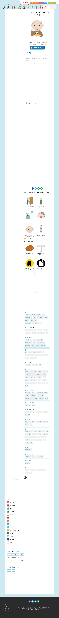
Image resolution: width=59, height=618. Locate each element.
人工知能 (27, 357)
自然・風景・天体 (30, 409)
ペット (39, 395)
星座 (44, 411)
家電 (26, 437)
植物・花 (34, 421)
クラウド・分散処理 (32, 352)
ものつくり (37, 339)
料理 (19, 557)
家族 (43, 314)
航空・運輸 (27, 345)
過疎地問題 (29, 460)
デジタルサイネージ (29, 355)
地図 (26, 405)
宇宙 (41, 411)
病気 (47, 332)
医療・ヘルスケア (30, 327)
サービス (27, 339)
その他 (26, 314)
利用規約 (45, 2)
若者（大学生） (40, 317)
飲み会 (46, 398)
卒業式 (31, 380)
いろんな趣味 (28, 392)
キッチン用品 (28, 434)
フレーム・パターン (41, 469)
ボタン (26, 472)
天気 (37, 411)
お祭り (35, 371)
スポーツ (27, 395)
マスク (19, 567)
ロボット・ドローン (44, 355)
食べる (28, 52)
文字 (30, 472)
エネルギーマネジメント (30, 456)
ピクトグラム (10, 560)
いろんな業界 (29, 337)
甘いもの (9, 567)
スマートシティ (30, 454)
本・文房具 (31, 437)
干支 (30, 421)
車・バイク (32, 439)
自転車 (26, 439)
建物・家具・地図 (30, 402)
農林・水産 (43, 345)
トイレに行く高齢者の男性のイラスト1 (29, 207)
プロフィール (10, 554)
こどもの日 (37, 374)
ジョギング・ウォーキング (42, 392)
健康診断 (34, 332)
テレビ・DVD (33, 395)
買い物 (36, 398)
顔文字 (14, 567)
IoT (26, 352)
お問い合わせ (7, 610)
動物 (26, 421)
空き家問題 (27, 463)
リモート (22, 554)
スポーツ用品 (38, 434)
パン (9, 564)
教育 (42, 339)
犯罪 (36, 364)
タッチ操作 (16, 548)
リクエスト (14, 557)
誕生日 (26, 385)
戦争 (33, 364)
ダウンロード (37, 48)
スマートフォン (41, 352)
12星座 (13, 551)
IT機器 (31, 431)
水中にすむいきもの (41, 421)
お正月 (31, 371)
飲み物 (31, 442)
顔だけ (9, 557)
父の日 (39, 382)
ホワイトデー (39, 377)
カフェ (33, 392)
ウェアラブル (45, 431)
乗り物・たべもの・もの (31, 429)
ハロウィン (27, 377)
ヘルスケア (39, 330)
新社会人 (44, 380)
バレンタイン (43, 374)
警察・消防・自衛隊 (35, 345)
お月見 (26, 371)
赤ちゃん (27, 320)
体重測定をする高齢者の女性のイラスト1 (41, 236)
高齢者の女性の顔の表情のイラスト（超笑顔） (41, 222)
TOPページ (6, 599)
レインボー (17, 560)
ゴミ (33, 434)
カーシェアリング (40, 456)
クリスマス (45, 371)
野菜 (21, 564)
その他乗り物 (45, 434)
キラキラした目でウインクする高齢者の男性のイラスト (29, 236)
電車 (44, 439)
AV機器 (26, 431)
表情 (46, 317)
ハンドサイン (33, 469)
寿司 (22, 560)
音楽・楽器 (41, 398)
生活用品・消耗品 (41, 437)
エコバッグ (10, 548)
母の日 (35, 382)
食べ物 (26, 442)
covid (21, 548)
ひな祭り (33, 377)
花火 (47, 382)
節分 (43, 382)
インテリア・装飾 (37, 431)
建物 (33, 405)
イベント (28, 369)
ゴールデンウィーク (29, 374)
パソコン (36, 355)
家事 (43, 395)
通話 (18, 551)
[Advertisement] (37, 73)
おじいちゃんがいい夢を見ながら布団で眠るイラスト (29, 222)
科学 (34, 342)
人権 (26, 364)
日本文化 (28, 447)
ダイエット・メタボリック (30, 330)
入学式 (26, 380)
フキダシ (16, 564)
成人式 (39, 380)
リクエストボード (51, 2)
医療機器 (42, 332)
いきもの (28, 419)
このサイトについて (34, 2)
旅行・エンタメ (28, 342)
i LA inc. (32, 609)
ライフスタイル (30, 390)
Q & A (41, 2)
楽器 (36, 437)
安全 (30, 364)
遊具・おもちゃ (39, 439)
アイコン (27, 469)
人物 (26, 58)
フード (32, 339)
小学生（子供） (28, 317)
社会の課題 (29, 362)
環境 (40, 364)
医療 (38, 332)
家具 (30, 405)
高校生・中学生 (34, 320)
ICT (27, 349)
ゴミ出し (16, 554)
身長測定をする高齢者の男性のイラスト (41, 207)
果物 (12, 564)
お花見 (39, 371)
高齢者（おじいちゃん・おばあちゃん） (34, 58)
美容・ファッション (40, 342)
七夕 (44, 377)
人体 (26, 332)
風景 (29, 414)
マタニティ (46, 330)
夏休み (35, 380)
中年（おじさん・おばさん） (35, 314)
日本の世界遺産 (28, 449)
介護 (30, 332)
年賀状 (9, 570)
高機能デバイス (34, 357)
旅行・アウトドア (28, 382)
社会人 (34, 317)
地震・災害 (30, 411)
